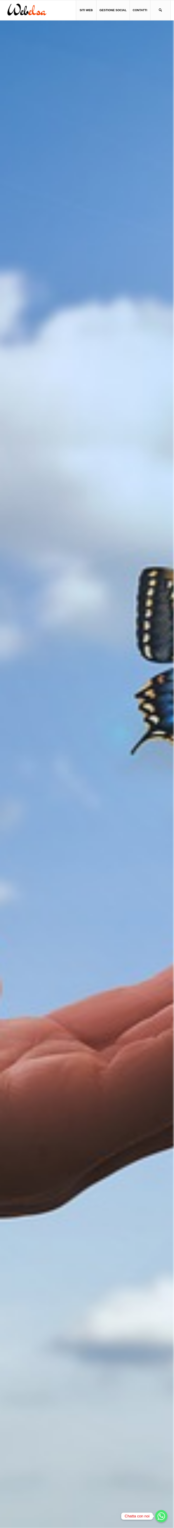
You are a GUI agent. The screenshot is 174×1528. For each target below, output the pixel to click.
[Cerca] (160, 10)
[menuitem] (86, 10)
